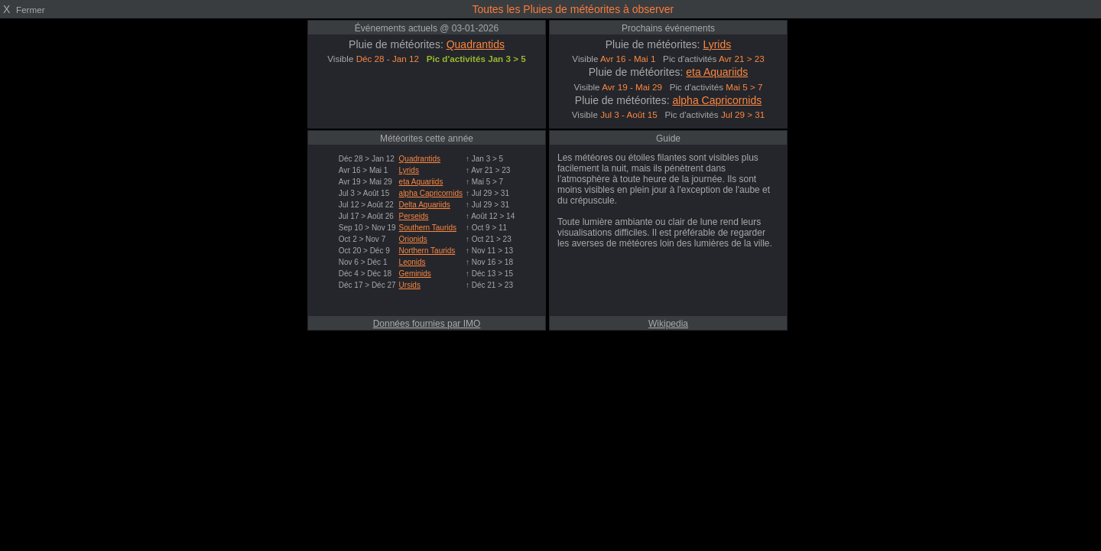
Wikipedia (668, 323)
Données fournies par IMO (427, 323)
